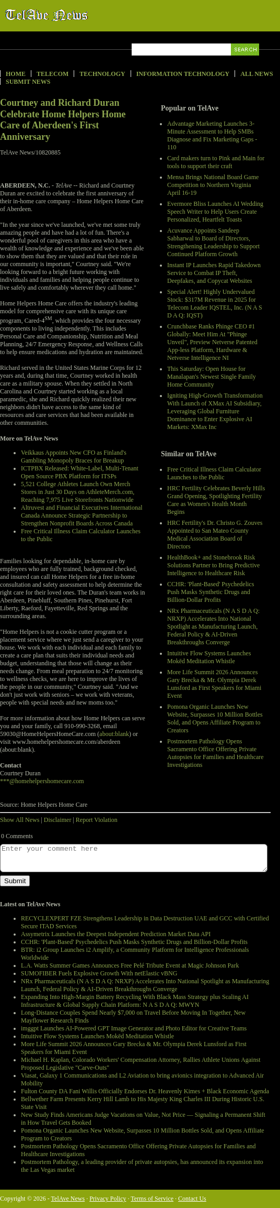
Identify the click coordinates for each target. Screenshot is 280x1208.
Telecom (52, 74)
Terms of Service (152, 1198)
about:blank (114, 734)
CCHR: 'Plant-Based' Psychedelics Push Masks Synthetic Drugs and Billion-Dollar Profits (210, 591)
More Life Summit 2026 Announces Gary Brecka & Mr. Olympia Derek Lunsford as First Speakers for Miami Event (214, 683)
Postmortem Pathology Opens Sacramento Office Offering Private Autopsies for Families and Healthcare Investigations (215, 753)
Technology (102, 74)
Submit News (28, 81)
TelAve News (77, 15)
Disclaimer (58, 819)
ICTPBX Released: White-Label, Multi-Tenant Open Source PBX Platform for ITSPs (79, 472)
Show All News (19, 819)
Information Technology (183, 74)
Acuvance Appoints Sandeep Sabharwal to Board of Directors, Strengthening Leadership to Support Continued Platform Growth (213, 242)
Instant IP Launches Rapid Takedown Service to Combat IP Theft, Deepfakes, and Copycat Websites (214, 272)
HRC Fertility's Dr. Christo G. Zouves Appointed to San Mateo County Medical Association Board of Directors (215, 534)
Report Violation (97, 819)
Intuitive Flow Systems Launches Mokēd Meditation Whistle (209, 657)
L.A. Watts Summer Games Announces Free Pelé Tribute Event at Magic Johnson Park (130, 965)
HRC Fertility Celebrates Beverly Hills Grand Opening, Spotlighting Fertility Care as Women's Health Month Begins (216, 500)
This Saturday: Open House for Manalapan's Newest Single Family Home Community (211, 376)
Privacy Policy (107, 1198)
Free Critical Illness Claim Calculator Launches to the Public (214, 473)
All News (256, 74)
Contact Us (192, 1198)
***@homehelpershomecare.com (42, 781)
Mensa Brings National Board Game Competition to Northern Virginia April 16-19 (213, 184)
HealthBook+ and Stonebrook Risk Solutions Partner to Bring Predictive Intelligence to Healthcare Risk (213, 565)
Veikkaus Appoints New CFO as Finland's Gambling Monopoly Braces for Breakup (73, 456)
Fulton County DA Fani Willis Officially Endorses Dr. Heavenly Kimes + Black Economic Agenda (145, 1091)
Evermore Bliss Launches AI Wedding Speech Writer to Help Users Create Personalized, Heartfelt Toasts (215, 211)
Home (16, 74)
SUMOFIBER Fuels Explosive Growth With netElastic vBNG (99, 973)
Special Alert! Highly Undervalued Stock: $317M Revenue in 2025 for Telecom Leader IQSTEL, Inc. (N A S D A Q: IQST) (214, 303)
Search (245, 62)
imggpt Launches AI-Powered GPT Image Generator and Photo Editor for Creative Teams (134, 1028)
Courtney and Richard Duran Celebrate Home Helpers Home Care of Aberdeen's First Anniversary (62, 119)
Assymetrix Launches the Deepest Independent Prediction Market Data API (116, 934)
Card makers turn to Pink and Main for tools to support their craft (215, 162)
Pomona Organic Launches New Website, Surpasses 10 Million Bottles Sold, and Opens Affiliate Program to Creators (215, 718)
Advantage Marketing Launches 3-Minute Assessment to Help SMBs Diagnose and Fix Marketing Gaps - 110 (212, 135)
